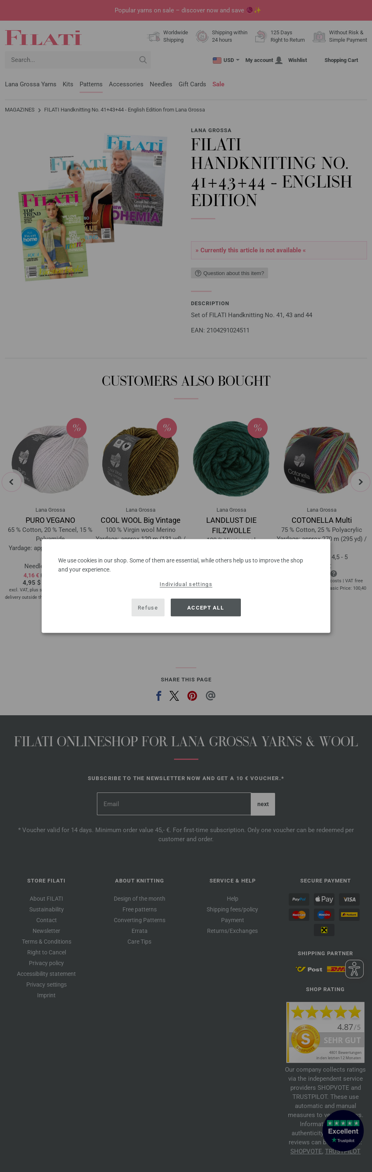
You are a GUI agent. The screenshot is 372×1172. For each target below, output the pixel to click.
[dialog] (186, 586)
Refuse (148, 607)
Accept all (205, 607)
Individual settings (186, 584)
